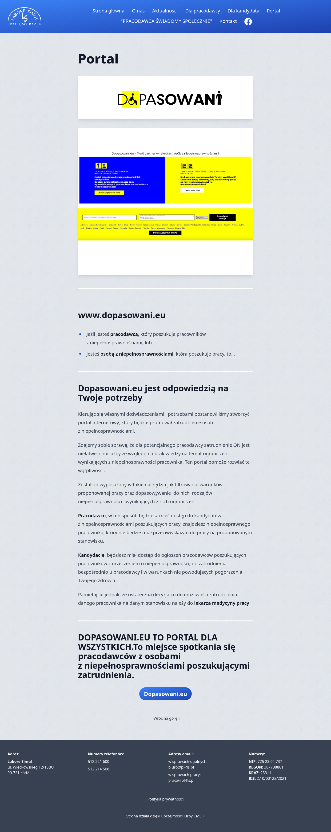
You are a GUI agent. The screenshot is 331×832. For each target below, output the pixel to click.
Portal (273, 11)
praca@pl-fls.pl (181, 780)
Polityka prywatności (165, 799)
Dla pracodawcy (202, 11)
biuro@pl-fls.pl (181, 767)
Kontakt (228, 21)
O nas (138, 11)
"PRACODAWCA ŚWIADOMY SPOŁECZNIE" (166, 21)
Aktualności (165, 11)
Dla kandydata (243, 11)
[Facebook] (248, 21)
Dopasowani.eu (165, 694)
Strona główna (108, 11)
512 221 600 (98, 761)
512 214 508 (98, 769)
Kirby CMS (193, 816)
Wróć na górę (165, 718)
